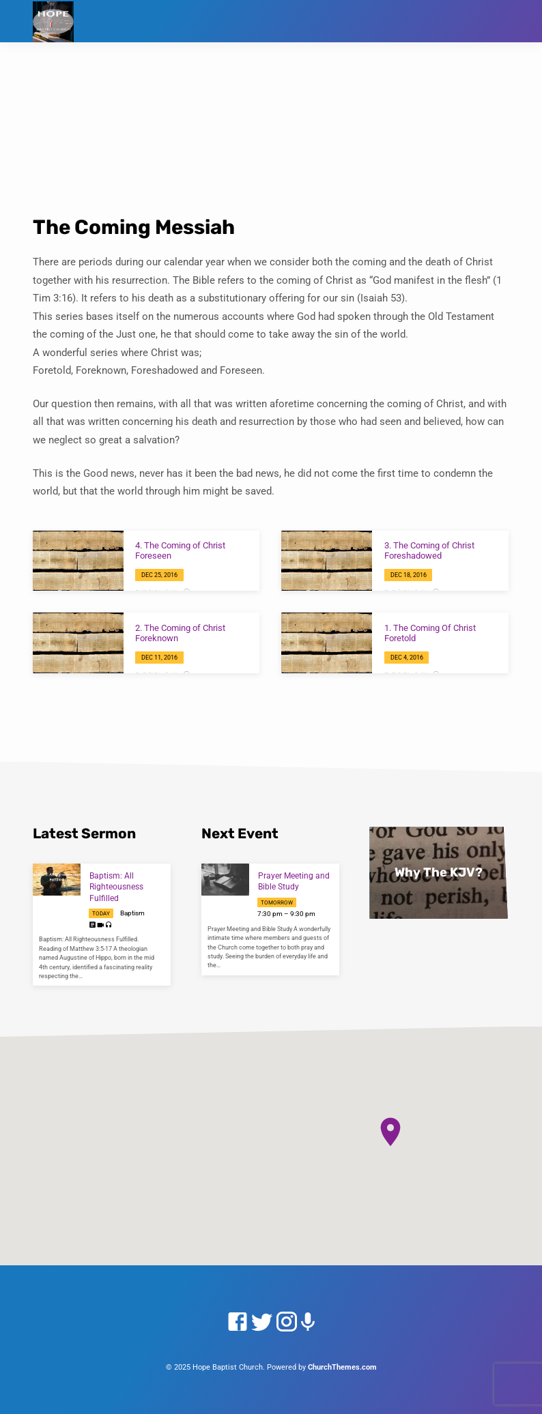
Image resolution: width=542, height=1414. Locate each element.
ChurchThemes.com (342, 1367)
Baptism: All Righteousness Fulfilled (116, 887)
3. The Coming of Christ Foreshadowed (429, 550)
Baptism (132, 913)
